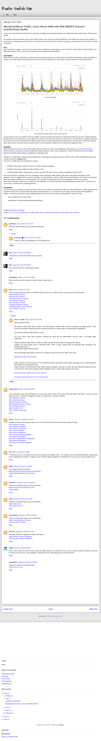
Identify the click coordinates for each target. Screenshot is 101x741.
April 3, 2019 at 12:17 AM (21, 289)
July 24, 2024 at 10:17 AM (33, 319)
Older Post (93, 609)
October (8, 696)
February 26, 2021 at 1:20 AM (22, 466)
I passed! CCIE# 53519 (12, 701)
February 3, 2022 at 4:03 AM (27, 515)
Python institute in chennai (17, 522)
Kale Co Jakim (19, 319)
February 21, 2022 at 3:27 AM (24, 531)
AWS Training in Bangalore (17, 440)
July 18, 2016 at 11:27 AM (25, 224)
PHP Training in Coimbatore (18, 428)
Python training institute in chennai (20, 520)
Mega (11, 466)
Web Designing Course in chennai (20, 404)
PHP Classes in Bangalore (17, 436)
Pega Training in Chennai (17, 294)
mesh (41, 212)
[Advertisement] (50, 641)
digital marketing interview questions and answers (25, 471)
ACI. (10, 212)
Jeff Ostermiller (6, 681)
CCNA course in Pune (16, 567)
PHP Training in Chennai (17, 406)
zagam (11, 548)
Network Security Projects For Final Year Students (30, 373)
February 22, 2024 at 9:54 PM (27, 562)
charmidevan (13, 515)
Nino (10, 253)
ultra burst (76, 212)
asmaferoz (12, 482)
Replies (13, 234)
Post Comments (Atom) (54, 616)
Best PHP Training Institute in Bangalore (22, 438)
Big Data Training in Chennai (18, 402)
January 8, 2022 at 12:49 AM (26, 482)
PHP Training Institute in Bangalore (20, 434)
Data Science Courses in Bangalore (20, 442)
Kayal (11, 289)
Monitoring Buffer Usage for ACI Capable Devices (23, 181)
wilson (11, 499)
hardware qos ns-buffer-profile (29, 212)
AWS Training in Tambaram (17, 410)
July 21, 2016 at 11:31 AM (32, 238)
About (15, 15)
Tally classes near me (16, 506)
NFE (70, 212)
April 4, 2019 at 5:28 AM (26, 389)
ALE (13, 212)
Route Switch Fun (17, 9)
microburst (47, 212)
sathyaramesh (14, 389)
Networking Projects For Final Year (25, 357)
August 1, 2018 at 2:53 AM (26, 277)
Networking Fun (7, 684)
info (10, 452)
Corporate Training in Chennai (18, 304)
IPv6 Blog (5, 676)
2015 (6, 716)
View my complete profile (10, 736)
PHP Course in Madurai (16, 430)
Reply (11, 229)
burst (17, 212)
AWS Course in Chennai (16, 400)
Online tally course (15, 504)
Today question (14, 489)
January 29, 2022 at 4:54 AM (23, 499)
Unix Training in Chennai (17, 300)
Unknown (17, 238)
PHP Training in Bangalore (17, 426)
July (7, 698)
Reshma (12, 531)
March (8, 710)
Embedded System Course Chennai (20, 306)
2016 (6, 693)
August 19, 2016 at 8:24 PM (21, 253)
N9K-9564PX (55, 212)
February (9, 713)
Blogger (61, 725)
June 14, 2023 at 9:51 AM (22, 548)
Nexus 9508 (64, 212)
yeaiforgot (12, 224)
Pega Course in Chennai (17, 296)
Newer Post (8, 609)
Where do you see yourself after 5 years (22, 487)
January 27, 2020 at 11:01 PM (23, 419)
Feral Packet (6, 679)
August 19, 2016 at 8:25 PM (21, 265)
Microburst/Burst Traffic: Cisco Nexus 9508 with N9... (22, 704)
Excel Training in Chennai (17, 302)
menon (11, 419)
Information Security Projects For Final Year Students (31, 377)
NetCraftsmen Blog (8, 674)
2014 (6, 719)
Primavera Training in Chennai (18, 298)
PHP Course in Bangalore (17, 432)
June (7, 707)
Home (7, 15)
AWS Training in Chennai (17, 398)
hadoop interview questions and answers (22, 473)
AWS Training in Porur (16, 408)
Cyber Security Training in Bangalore (20, 538)
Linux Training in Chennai (17, 308)
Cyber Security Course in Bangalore (20, 536)
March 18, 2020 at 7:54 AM (20, 452)
